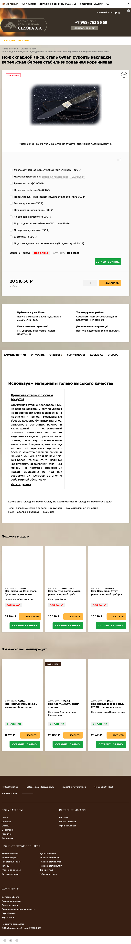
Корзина (63, 817)
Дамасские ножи (10, 874)
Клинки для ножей (11, 870)
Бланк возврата (10, 905)
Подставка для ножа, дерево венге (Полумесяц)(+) (47, 243)
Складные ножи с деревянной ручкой (39, 508)
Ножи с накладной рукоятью (81, 508)
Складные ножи (29, 48)
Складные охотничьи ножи (60, 501)
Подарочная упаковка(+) (29, 230)
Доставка (6, 821)
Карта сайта (8, 917)
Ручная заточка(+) (27, 183)
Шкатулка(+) (23, 236)
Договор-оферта (10, 897)
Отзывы (5, 825)
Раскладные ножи (11, 862)
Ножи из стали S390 (50, 857)
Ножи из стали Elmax (50, 862)
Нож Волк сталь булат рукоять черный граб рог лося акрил (106, 594)
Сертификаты (8, 913)
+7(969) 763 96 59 (91, 22)
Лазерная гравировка (25, 176)
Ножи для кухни (10, 857)
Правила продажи (11, 901)
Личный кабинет (67, 821)
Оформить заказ (67, 825)
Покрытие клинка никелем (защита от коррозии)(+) (48, 196)
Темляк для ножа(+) (26, 203)
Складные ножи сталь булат (95, 501)
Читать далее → (21, 484)
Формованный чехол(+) (30, 216)
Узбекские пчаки (48, 874)
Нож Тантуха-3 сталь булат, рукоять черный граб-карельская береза (64, 594)
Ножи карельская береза (23, 511)
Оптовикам (7, 838)
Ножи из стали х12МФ (51, 866)
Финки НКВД (46, 870)
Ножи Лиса (47, 511)
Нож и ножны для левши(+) (31, 210)
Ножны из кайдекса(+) (30, 190)
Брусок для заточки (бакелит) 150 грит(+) (40, 223)
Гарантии (6, 834)
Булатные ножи (48, 853)
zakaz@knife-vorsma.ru (74, 787)
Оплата (5, 817)
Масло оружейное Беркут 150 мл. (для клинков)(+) (45, 169)
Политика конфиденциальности (18, 909)
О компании (8, 830)
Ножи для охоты (10, 853)
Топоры (5, 866)
